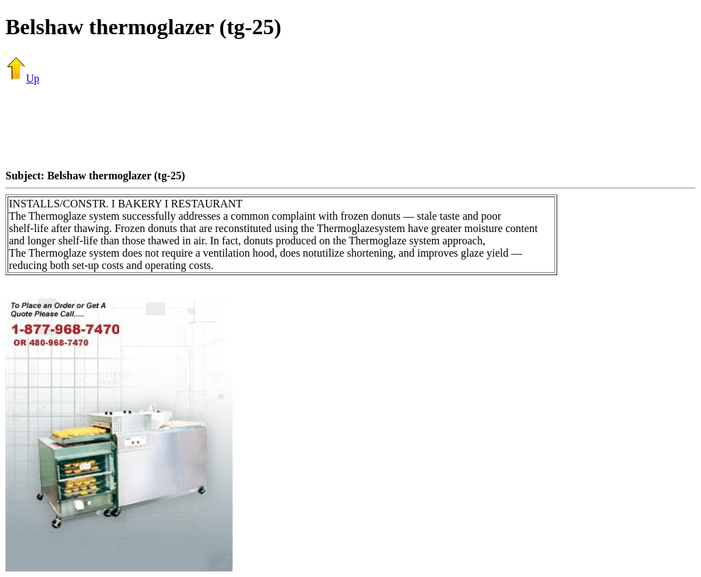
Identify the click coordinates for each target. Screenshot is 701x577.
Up (22, 78)
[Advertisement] (350, 126)
